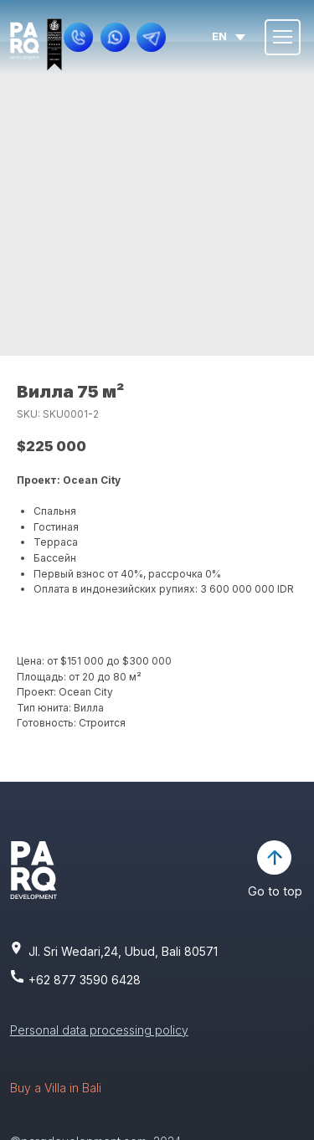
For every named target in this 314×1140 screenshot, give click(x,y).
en (219, 36)
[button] (78, 37)
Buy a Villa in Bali (55, 1088)
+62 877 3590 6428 (84, 980)
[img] (24, 41)
